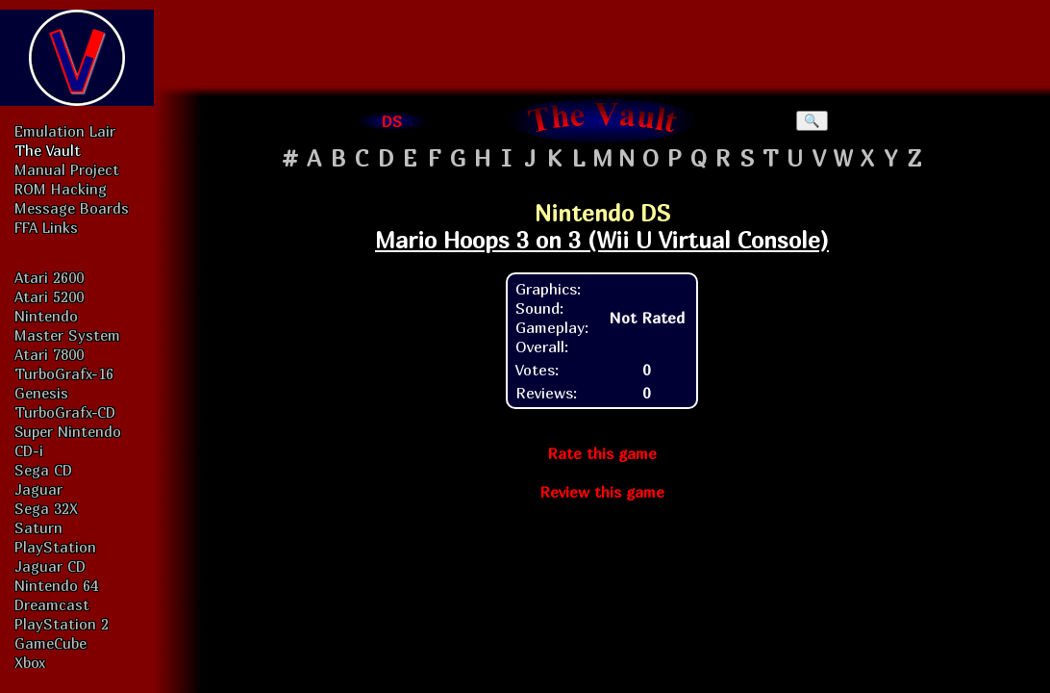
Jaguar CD (50, 566)
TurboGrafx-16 (63, 373)
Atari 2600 (49, 277)
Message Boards (71, 208)
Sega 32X (46, 508)
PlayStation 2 (61, 623)
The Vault (47, 150)
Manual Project (66, 169)
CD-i (28, 450)
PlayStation (55, 546)
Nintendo (46, 315)
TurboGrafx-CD (64, 412)
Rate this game (602, 453)
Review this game (601, 491)
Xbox (29, 662)
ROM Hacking (60, 188)
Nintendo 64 (56, 585)
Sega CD (43, 469)
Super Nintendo (67, 431)
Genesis (41, 392)
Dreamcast (51, 604)
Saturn (38, 527)
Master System (67, 335)
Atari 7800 (49, 354)
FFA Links (46, 227)
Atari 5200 (49, 296)
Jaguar (38, 489)
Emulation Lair (64, 131)
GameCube (50, 643)
